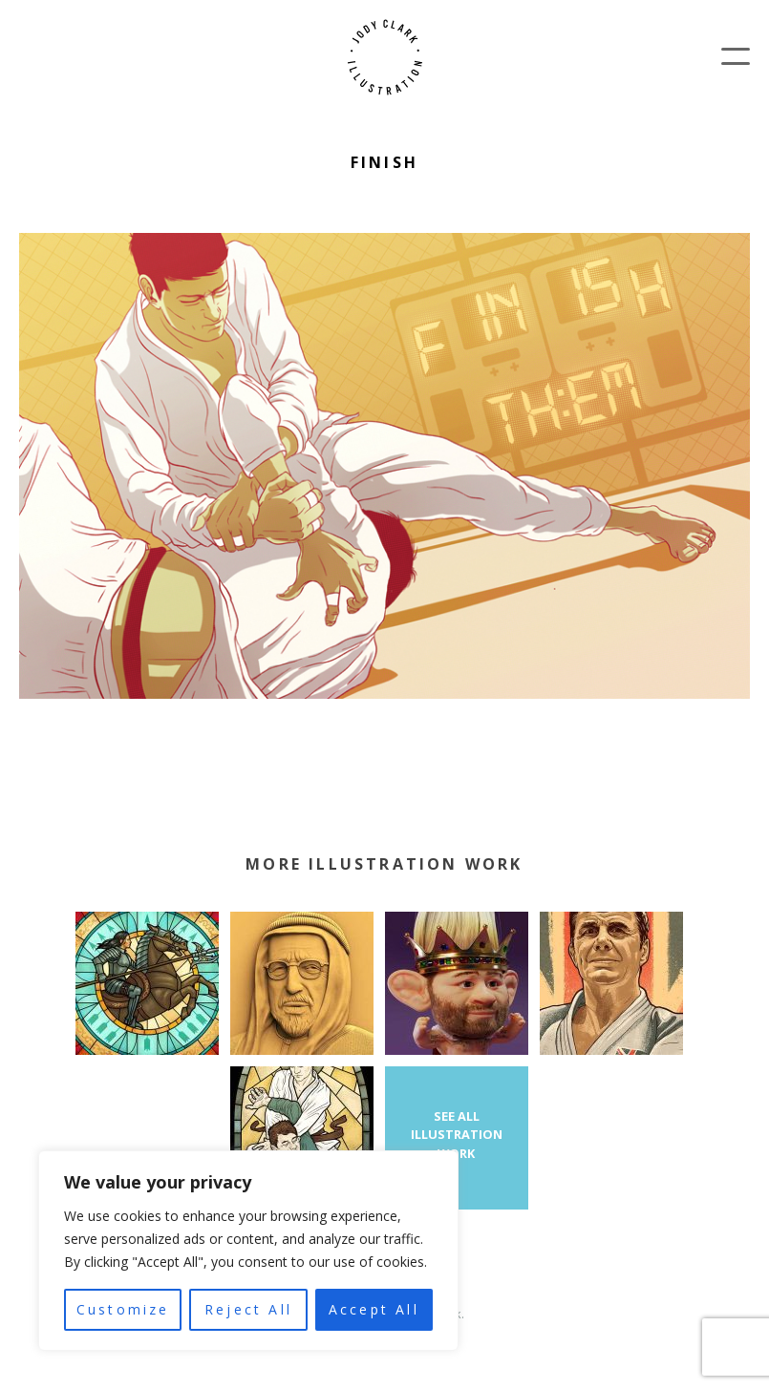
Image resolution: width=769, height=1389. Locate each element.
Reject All (248, 1309)
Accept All (374, 1309)
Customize (123, 1309)
